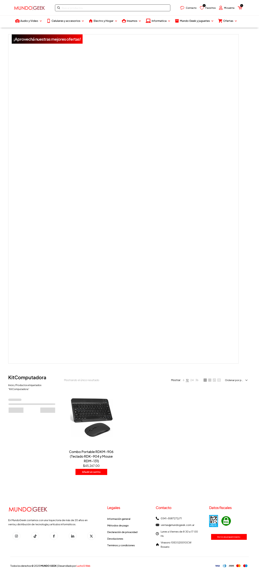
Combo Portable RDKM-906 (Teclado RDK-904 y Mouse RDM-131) (91, 456)
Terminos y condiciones (121, 545)
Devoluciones (115, 538)
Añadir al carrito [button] (91, 471)
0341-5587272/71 (171, 518)
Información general (118, 518)
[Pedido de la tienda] (237, 380)
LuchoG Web (83, 565)
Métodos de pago (118, 525)
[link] (184, 380)
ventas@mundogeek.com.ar (177, 524)
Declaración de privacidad (122, 532)
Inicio (11, 385)
